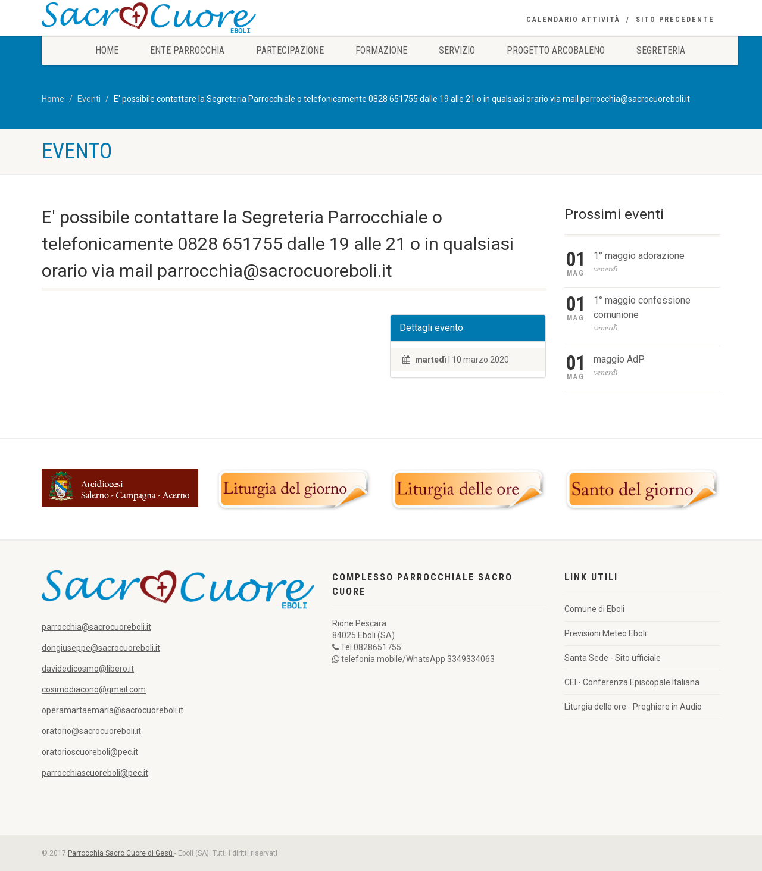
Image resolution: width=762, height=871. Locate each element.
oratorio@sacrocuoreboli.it (91, 731)
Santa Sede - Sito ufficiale (612, 658)
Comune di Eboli (594, 609)
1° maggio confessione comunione (642, 307)
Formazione (381, 50)
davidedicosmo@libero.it (88, 668)
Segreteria (660, 50)
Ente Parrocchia (187, 50)
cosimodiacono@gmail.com (94, 689)
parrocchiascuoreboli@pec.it (95, 773)
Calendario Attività (573, 19)
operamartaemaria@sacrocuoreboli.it (112, 710)
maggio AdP (619, 359)
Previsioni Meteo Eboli (605, 633)
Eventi (89, 99)
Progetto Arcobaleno (556, 50)
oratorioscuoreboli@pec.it (90, 752)
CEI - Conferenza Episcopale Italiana (631, 682)
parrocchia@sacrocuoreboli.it (96, 627)
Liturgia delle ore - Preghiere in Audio (633, 706)
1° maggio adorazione (639, 255)
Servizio (457, 50)
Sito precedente (675, 19)
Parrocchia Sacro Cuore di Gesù (121, 853)
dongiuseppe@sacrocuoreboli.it (101, 648)
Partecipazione (290, 50)
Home (106, 50)
